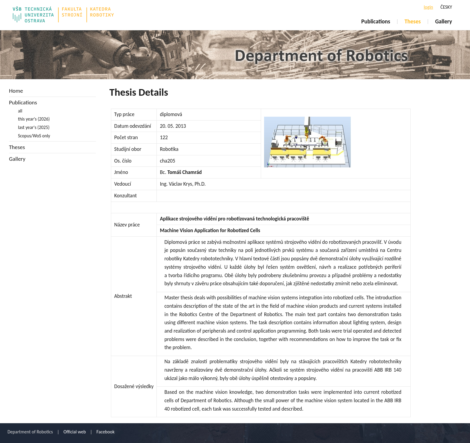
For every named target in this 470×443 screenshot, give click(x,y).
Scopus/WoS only (34, 136)
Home (16, 90)
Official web (75, 432)
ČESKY (446, 7)
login (428, 7)
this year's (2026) (34, 119)
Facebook (106, 432)
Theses (413, 21)
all (20, 111)
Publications (375, 21)
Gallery (443, 21)
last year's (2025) (33, 127)
